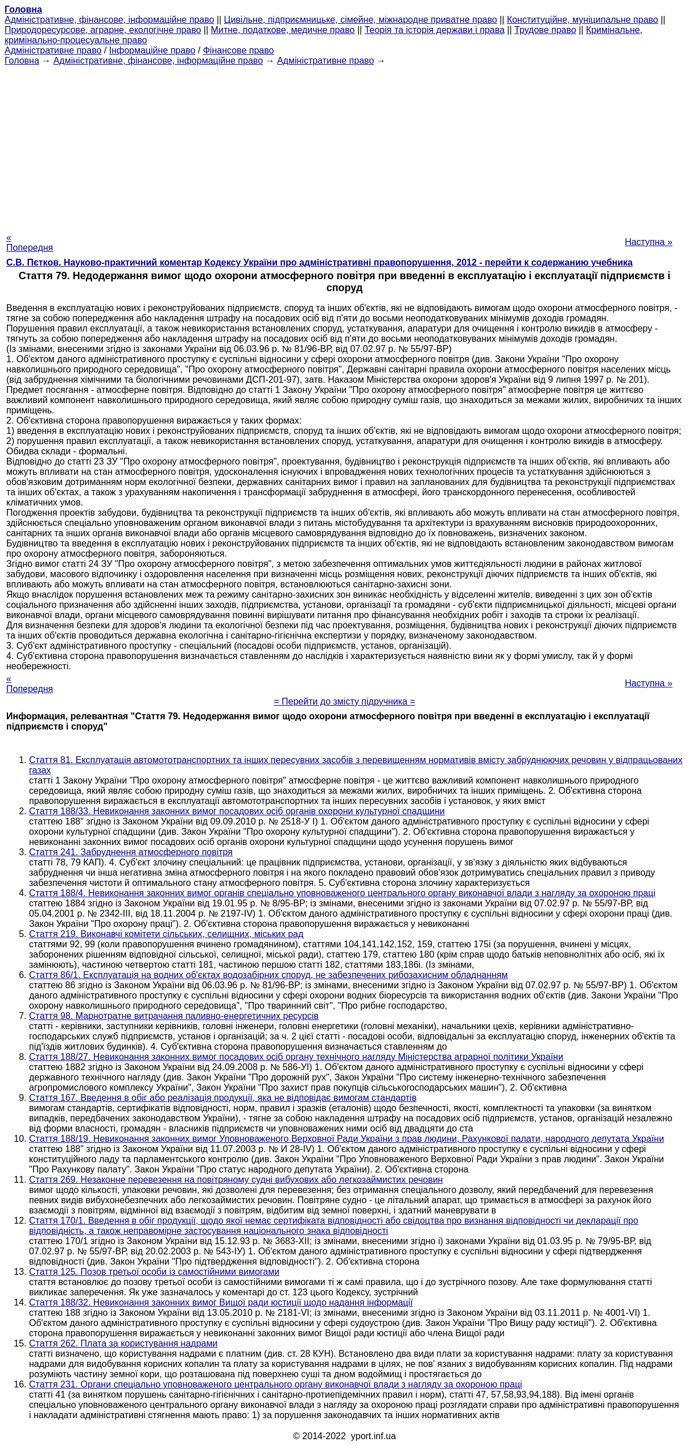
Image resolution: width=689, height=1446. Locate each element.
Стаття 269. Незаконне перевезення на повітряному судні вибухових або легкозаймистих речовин (236, 1179)
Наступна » (649, 242)
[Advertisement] (344, 145)
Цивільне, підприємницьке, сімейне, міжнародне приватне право (360, 19)
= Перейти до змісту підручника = (344, 701)
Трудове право (545, 30)
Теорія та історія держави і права (435, 30)
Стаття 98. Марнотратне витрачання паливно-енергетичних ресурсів (174, 1016)
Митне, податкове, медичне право (283, 30)
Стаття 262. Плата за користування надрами (123, 1343)
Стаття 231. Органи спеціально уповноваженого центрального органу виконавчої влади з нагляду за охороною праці (275, 1384)
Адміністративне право (53, 50)
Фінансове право (238, 50)
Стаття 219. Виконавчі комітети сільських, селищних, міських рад (166, 934)
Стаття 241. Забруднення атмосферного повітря (131, 852)
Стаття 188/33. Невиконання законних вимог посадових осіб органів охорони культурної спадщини (237, 811)
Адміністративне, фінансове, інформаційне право (109, 19)
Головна (22, 60)
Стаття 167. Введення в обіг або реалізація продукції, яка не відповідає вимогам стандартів (222, 1098)
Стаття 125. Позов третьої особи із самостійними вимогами (154, 1272)
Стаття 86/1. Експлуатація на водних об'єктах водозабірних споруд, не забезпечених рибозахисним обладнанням (268, 975)
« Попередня (29, 242)
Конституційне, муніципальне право (582, 19)
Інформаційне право (152, 50)
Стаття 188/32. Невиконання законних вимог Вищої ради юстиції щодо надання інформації (220, 1302)
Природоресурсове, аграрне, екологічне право (103, 30)
